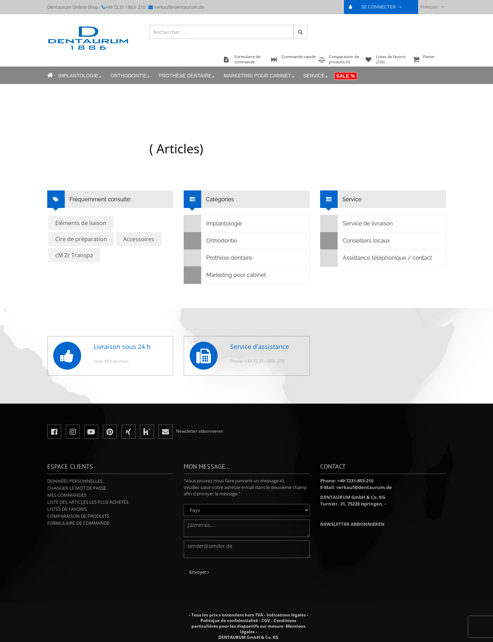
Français (431, 6)
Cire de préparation (81, 239)
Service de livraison (357, 223)
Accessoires (138, 239)
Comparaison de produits (78, 516)
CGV (265, 620)
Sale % (345, 76)
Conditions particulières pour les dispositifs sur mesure (243, 623)
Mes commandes (66, 495)
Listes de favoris (67, 509)
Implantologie (80, 76)
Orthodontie (130, 76)
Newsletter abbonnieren (352, 524)
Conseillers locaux (355, 240)
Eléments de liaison (80, 223)
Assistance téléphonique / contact (376, 258)
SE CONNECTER (378, 6)
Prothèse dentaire (187, 76)
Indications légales (286, 615)
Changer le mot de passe (76, 488)
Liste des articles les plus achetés (87, 502)
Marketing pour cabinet (259, 76)
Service (316, 76)
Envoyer (199, 572)
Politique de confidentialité (229, 620)
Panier (428, 60)
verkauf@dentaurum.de (179, 7)
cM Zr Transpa (74, 255)
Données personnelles (75, 481)
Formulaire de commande (78, 523)
